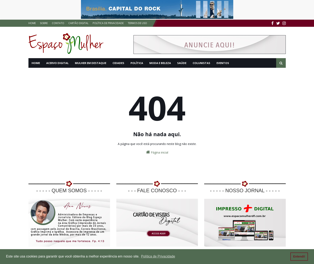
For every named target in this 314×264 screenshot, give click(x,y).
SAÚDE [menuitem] (181, 63)
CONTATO (58, 23)
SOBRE (44, 23)
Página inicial (157, 152)
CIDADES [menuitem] (118, 63)
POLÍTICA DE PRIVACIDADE (108, 23)
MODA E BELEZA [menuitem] (160, 63)
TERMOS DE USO (137, 23)
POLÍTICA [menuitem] (137, 63)
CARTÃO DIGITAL (78, 23)
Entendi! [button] (299, 256)
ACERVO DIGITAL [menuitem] (57, 63)
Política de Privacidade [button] (158, 256)
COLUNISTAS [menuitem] (201, 63)
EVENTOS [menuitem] (223, 63)
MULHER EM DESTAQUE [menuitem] (90, 63)
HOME (32, 23)
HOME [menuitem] (36, 63)
